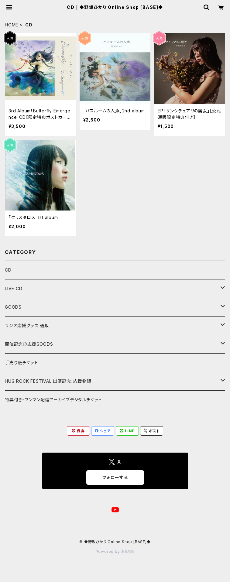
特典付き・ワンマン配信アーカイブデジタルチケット (53, 399)
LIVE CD (13, 288)
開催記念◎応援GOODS (29, 344)
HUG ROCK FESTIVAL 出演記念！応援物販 (48, 381)
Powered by (115, 551)
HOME (11, 24)
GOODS (13, 307)
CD (8, 269)
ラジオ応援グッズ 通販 (27, 325)
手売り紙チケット (21, 362)
